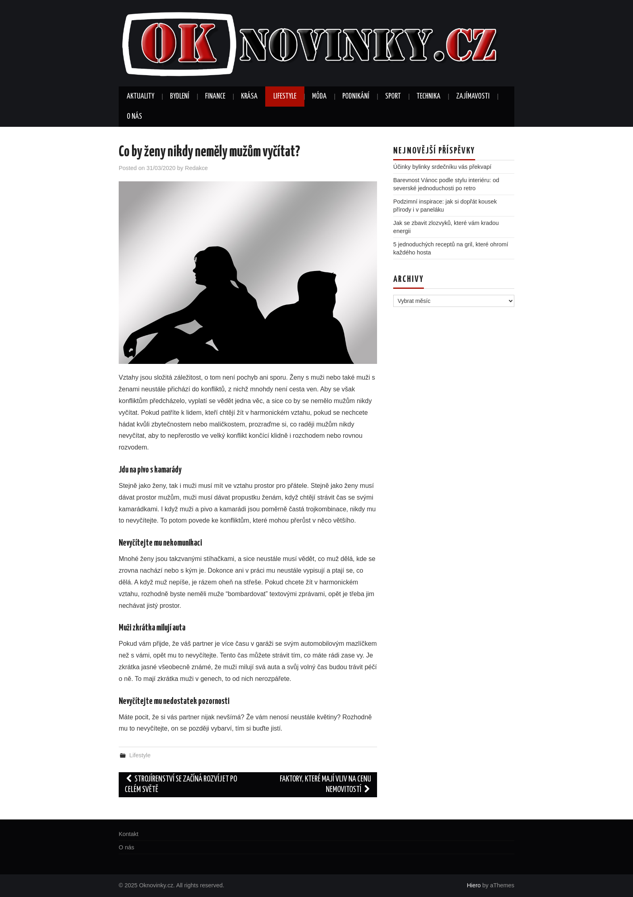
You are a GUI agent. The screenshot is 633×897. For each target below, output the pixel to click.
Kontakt (128, 834)
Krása (249, 96)
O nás (134, 116)
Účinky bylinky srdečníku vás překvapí (442, 167)
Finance (215, 96)
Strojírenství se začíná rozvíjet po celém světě (181, 784)
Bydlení (179, 96)
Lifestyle (284, 96)
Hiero (473, 885)
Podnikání (355, 96)
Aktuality (140, 96)
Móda (319, 96)
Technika (428, 96)
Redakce (196, 168)
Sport (393, 96)
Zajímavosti (473, 96)
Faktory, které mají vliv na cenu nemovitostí (325, 784)
